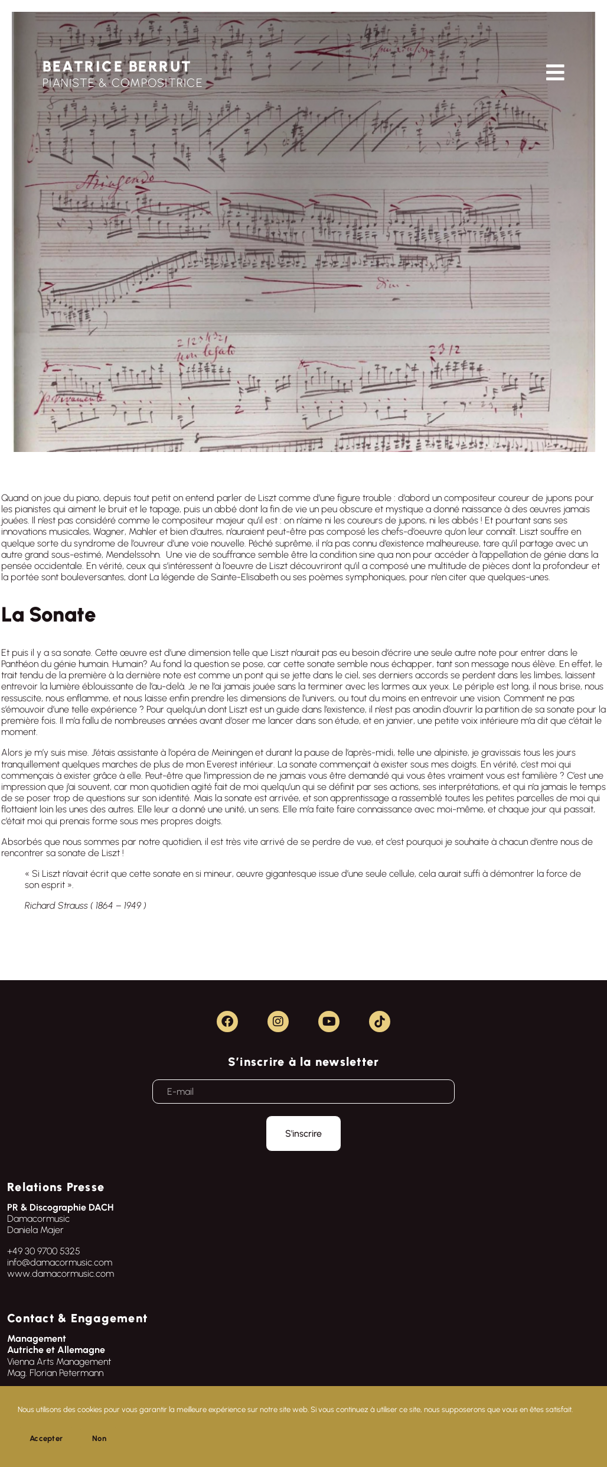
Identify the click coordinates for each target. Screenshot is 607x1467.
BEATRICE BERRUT (117, 66)
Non (99, 1438)
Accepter (46, 1438)
